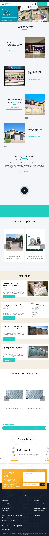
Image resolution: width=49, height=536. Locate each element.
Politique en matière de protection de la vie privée (12, 515)
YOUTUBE (6, 529)
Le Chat (42, 3)
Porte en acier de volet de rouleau (40, 508)
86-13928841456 (43, 0)
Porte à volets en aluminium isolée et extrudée (34, 409)
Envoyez (42, 484)
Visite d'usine (4, 505)
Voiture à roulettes (37, 513)
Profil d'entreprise (5, 503)
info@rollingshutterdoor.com (32, 0)
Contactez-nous (5, 510)
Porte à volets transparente (39, 503)
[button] (6, 13)
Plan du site (4, 513)
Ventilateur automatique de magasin (14, 408)
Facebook (9, 529)
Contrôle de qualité (6, 508)
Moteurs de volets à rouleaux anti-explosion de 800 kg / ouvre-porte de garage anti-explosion (35, 257)
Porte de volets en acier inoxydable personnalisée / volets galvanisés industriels (20, 428)
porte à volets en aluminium (39, 505)
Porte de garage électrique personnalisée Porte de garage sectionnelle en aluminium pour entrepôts (14, 257)
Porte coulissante (37, 515)
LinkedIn (3, 529)
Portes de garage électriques (39, 510)
